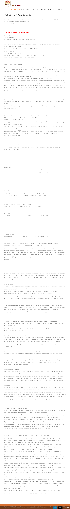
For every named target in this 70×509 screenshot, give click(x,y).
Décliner (60, 507)
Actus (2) (60, 9)
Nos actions (35, 9)
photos (49, 9)
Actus (54, 9)
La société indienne (25, 9)
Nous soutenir (43, 9)
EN (64, 9)
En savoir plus (66, 507)
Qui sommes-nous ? (15, 9)
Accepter (55, 507)
